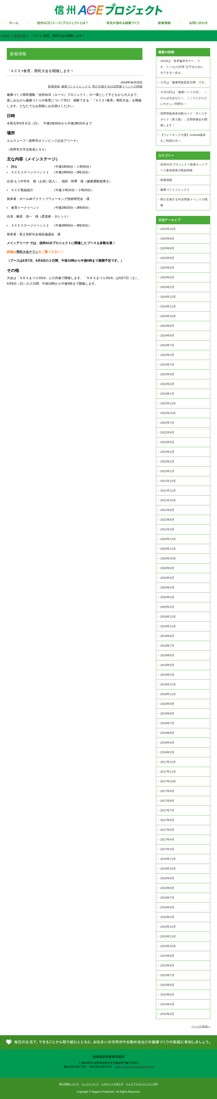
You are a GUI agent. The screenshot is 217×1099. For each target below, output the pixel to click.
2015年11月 (168, 936)
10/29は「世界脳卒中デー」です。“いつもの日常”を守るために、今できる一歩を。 (183, 66)
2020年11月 (168, 548)
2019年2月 (167, 674)
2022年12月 (168, 403)
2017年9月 (167, 791)
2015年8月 (167, 965)
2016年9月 (167, 878)
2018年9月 (167, 703)
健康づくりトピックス (76, 86)
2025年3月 (167, 277)
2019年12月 (168, 616)
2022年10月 (168, 413)
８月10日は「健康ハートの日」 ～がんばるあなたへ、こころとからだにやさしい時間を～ (184, 97)
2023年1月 (167, 393)
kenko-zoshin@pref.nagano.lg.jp (134, 1066)
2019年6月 (167, 655)
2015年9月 (167, 955)
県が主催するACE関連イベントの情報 (117, 86)
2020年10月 (168, 558)
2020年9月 (167, 568)
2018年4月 (167, 742)
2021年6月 (167, 519)
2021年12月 (168, 481)
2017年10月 (168, 781)
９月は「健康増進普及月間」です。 (183, 82)
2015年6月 (167, 985)
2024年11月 (168, 306)
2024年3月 (167, 355)
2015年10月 (168, 946)
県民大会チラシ (27, 252)
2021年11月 (168, 490)
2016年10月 (168, 868)
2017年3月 (167, 849)
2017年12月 (168, 762)
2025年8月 (167, 248)
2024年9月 (167, 325)
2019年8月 (167, 636)
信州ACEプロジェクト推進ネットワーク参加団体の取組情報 (184, 167)
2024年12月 (168, 296)
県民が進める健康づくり (123, 25)
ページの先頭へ (200, 1026)
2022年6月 (167, 432)
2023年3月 (167, 384)
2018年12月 (168, 684)
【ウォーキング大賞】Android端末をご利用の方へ (183, 137)
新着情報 (164, 25)
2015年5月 (167, 994)
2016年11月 (168, 859)
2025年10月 (168, 229)
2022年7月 (167, 422)
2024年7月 (167, 345)
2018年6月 (167, 733)
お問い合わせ (198, 25)
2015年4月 (167, 1004)
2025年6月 (167, 258)
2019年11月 (168, 626)
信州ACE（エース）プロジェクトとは (62, 25)
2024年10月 (168, 316)
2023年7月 (167, 364)
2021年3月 (167, 529)
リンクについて (90, 1084)
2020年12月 (168, 539)
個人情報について (69, 1084)
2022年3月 (167, 451)
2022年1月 (167, 471)
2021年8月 (167, 510)
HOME (5, 35)
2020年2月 (167, 607)
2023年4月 (167, 374)
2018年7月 (167, 723)
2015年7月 (167, 975)
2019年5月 (167, 665)
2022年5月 (167, 442)
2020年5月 (167, 577)
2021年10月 (168, 500)
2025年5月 (167, 267)
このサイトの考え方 (112, 1084)
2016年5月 (167, 907)
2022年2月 (167, 461)
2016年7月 (167, 897)
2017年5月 (167, 829)
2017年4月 (167, 839)
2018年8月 (167, 713)
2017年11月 (168, 771)
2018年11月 (168, 694)
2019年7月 (167, 645)
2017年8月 (167, 800)
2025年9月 (167, 238)
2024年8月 (167, 335)
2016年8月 (167, 888)
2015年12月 (168, 926)
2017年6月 (167, 820)
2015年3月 (167, 1014)
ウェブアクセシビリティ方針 (142, 1084)
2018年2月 (167, 752)
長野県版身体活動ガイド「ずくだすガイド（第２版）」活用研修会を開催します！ (183, 119)
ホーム (14, 25)
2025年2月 (167, 287)
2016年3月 (167, 917)
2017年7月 (167, 810)
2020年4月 (167, 587)
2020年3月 (167, 597)
